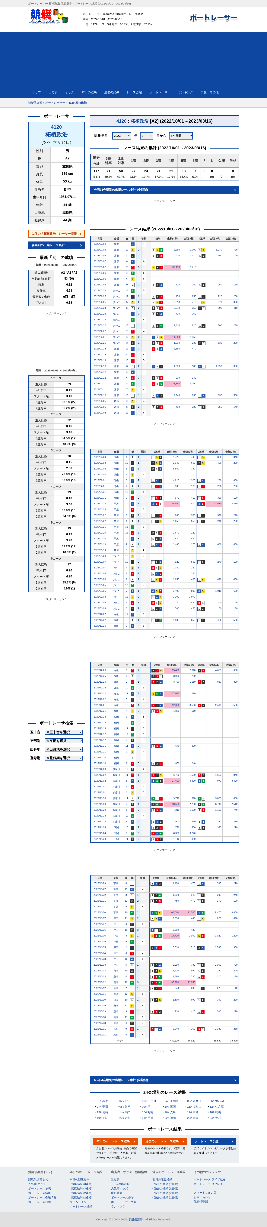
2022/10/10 (100, 999)
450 (178, 296)
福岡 (116, 716)
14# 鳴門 (125, 1112)
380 (193, 468)
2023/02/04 (100, 412)
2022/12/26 (100, 625)
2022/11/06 (100, 929)
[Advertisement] (133, 58)
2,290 (192, 804)
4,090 (193, 383)
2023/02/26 (100, 290)
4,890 (192, 780)
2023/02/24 (100, 307)
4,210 (176, 809)
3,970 (176, 676)
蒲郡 (116, 244)
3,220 (192, 833)
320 (236, 302)
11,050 (191, 982)
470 (194, 348)
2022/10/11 (100, 993)
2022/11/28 (100, 815)
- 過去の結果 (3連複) (165, 1188)
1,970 (192, 596)
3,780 (176, 681)
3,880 (177, 249)
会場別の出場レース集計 (48, 245)
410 (236, 307)
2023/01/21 (100, 526)
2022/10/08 (100, 1017)
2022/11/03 (100, 959)
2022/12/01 (100, 786)
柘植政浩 (56, 134)
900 (177, 821)
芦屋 (116, 503)
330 (219, 497)
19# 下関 (102, 1117)
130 (236, 608)
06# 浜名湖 (217, 1100)
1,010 (177, 342)
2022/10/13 (100, 970)
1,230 (219, 249)
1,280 (218, 480)
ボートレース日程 (39, 1202)
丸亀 (116, 614)
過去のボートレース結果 (162, 1141)
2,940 (177, 395)
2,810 (192, 670)
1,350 (234, 947)
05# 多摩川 (194, 1100)
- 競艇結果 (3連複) (81, 1188)
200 (236, 296)
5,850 (176, 468)
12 (127, 249)
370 (194, 255)
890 (193, 590)
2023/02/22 (100, 325)
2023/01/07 (100, 561)
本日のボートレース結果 (113, 1141)
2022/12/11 (100, 745)
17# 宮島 (192, 1112)
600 (236, 590)
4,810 (176, 480)
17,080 (176, 693)
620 (219, 918)
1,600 (176, 999)
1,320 (192, 480)
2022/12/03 (100, 769)
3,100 (176, 596)
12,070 (176, 705)
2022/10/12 (100, 982)
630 (220, 342)
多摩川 (116, 769)
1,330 (176, 894)
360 (194, 313)
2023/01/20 (100, 532)
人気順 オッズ (37, 1183)
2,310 (177, 302)
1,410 (177, 325)
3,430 (234, 780)
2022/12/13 (100, 728)
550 (236, 395)
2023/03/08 (100, 249)
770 (177, 827)
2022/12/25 (100, 676)
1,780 (218, 947)
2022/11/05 (100, 941)
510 (178, 284)
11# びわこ (194, 1106)
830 (178, 377)
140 (236, 406)
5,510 (176, 947)
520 (178, 255)
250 (194, 284)
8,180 (177, 348)
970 (177, 497)
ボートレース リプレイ (208, 1183)
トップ (36, 92)
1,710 (193, 267)
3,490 (176, 590)
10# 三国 (170, 1106)
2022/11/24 (100, 827)
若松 (115, 1029)
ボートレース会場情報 (42, 1197)
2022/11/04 (100, 953)
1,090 (219, 366)
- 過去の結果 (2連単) (165, 1193)
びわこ (116, 290)
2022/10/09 (100, 1005)
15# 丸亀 (147, 1112)
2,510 (234, 804)
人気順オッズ (119, 1188)
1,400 (176, 883)
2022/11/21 (100, 900)
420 (219, 462)
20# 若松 (125, 1117)
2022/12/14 (100, 716)
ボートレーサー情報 (123, 1202)
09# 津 (146, 1106)
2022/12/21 (100, 705)
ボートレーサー (55, 102)
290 (219, 486)
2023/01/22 (100, 515)
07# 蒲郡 (102, 1106)
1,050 (176, 521)
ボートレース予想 (206, 1141)
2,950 (192, 935)
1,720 (176, 457)
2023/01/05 (100, 585)
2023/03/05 (100, 284)
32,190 (176, 267)
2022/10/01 (100, 1028)
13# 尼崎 (102, 1112)
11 (127, 348)
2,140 (176, 462)
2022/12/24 (100, 687)
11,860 (176, 337)
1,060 (218, 964)
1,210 (176, 573)
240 (194, 377)
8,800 (234, 912)
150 (219, 608)
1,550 (193, 337)
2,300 (193, 249)
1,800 (176, 620)
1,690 (234, 670)
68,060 (175, 912)
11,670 (217, 503)
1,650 (176, 579)
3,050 (218, 798)
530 (236, 620)
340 (219, 827)
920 (177, 561)
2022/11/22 (100, 889)
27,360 (176, 383)
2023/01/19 (100, 544)
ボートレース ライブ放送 (210, 1179)
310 (219, 976)
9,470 (218, 912)
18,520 (176, 804)
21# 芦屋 (147, 1117)
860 (219, 681)
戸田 (115, 918)
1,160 (192, 681)
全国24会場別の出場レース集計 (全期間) (121, 189)
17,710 (175, 935)
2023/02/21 (100, 337)
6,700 (176, 774)
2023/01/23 (100, 503)
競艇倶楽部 (35, 102)
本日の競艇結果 (79, 1179)
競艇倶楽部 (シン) (39, 1179)
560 (193, 561)
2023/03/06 (100, 273)
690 (194, 798)
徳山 (116, 401)
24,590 (176, 780)
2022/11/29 (100, 809)
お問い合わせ (202, 1197)
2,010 (177, 307)
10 (127, 325)
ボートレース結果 (81, 1206)
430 (193, 538)
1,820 (176, 710)
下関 (116, 827)
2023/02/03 (100, 462)
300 (220, 325)
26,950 (175, 503)
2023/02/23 (100, 313)
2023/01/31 (100, 491)
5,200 (176, 929)
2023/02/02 (100, 474)
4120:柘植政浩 (77, 102)
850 (193, 620)
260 (193, 567)
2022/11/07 (100, 918)
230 (236, 325)
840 (236, 457)
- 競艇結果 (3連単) (81, 1183)
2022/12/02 (100, 774)
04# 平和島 (172, 1100)
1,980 (177, 366)
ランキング (118, 1206)
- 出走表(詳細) (120, 1183)
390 (219, 515)
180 (194, 366)
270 (193, 544)
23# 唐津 (192, 1117)
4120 (56, 127)
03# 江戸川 (149, 1100)
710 (194, 302)
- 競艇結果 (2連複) (81, 1197)
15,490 (176, 670)
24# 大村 (215, 1117)
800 (220, 307)
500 (177, 486)
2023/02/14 (100, 348)
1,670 (176, 532)
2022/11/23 (100, 839)
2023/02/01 (100, 480)
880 (236, 480)
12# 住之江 (217, 1106)
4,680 (218, 670)
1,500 (234, 705)
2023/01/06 (100, 573)
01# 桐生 (102, 1100)
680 (219, 544)
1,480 (176, 544)
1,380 (176, 567)
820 (194, 325)
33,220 (175, 982)
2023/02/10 (100, 395)
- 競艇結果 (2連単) (81, 1193)
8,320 (176, 833)
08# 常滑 (125, 1106)
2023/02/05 (100, 401)
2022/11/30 (100, 798)
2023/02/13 (100, 360)
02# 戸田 (125, 1100)
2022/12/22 (100, 693)
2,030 (176, 918)
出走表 (115, 1179)
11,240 (191, 912)
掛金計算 (116, 1193)
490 (178, 406)
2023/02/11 (100, 383)
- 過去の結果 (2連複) (165, 1197)
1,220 (176, 602)
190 (220, 255)
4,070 (218, 780)
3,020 (218, 935)
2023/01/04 (100, 596)
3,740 (218, 804)
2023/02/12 (100, 372)
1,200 (234, 935)
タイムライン (78, 1202)
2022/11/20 (100, 912)
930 (177, 538)
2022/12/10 (100, 757)
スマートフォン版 (205, 1192)
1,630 (218, 774)
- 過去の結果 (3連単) (165, 1183)
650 (194, 395)
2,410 (218, 705)
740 (236, 809)
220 (220, 296)
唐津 (115, 970)
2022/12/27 (100, 614)
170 (236, 284)
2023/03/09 (100, 243)
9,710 (176, 798)
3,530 (192, 705)
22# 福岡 (170, 1117)
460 (193, 579)
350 (236, 1028)
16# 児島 (170, 1112)
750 (177, 900)
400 (194, 827)
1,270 (192, 693)
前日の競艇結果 (162, 1179)
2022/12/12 (100, 734)
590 (193, 970)
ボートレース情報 (39, 1193)
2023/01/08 (100, 556)
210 (194, 821)
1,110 (176, 839)
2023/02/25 (100, 296)
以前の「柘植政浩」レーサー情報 (54, 233)
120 (236, 602)
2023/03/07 (100, 261)
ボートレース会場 (122, 1197)
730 (236, 249)
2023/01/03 (100, 608)
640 (177, 745)
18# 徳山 (215, 1112)
